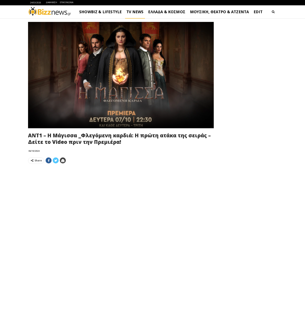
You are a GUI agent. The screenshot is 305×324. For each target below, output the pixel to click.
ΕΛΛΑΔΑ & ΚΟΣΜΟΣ (166, 11)
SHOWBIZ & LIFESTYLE (100, 11)
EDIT (258, 11)
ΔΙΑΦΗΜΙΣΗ (51, 2)
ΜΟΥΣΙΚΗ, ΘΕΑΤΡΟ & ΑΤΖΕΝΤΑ (219, 11)
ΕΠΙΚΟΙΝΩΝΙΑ (66, 2)
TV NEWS (134, 11)
